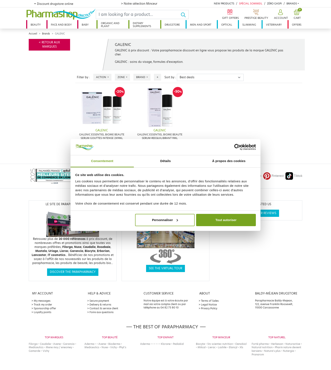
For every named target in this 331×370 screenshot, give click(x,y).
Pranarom (258, 354)
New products (224, 3)
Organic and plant (110, 24)
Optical (226, 24)
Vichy (46, 351)
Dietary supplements (142, 24)
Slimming (249, 24)
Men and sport (200, 24)
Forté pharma (260, 344)
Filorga (33, 344)
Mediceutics (36, 347)
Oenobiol (241, 344)
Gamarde (34, 351)
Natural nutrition (262, 347)
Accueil (33, 33)
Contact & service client (104, 308)
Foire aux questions (102, 312)
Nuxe (105, 347)
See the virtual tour (165, 268)
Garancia (69, 344)
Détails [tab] (165, 161)
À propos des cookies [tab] (229, 161)
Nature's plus (272, 351)
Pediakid (178, 344)
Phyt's (122, 347)
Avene (57, 344)
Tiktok (293, 176)
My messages (42, 301)
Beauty (36, 24)
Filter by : (83, 77)
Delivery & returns (100, 304)
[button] (280, 14)
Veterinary (274, 24)
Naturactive (292, 344)
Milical (202, 347)
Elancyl (233, 347)
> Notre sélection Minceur (139, 3)
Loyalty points (42, 312)
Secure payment (99, 301)
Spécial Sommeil (250, 3)
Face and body (61, 24)
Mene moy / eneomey (59, 347)
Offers (296, 24)
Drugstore (172, 24)
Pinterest (273, 176)
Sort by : (170, 77)
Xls (241, 347)
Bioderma (114, 344)
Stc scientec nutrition (220, 344)
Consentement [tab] (102, 161)
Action (101, 77)
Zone (121, 77)
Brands (291, 3)
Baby (85, 24)
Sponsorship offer (45, 308)
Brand (141, 77)
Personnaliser (165, 220)
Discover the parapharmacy (73, 272)
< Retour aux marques (49, 44)
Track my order (43, 304)
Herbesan (277, 344)
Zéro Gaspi (274, 3)
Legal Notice (209, 304)
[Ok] (184, 14)
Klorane (166, 344)
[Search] (138, 14)
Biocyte (200, 344)
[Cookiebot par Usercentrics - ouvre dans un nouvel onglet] (237, 147)
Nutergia (288, 351)
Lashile (222, 347)
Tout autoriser (226, 220)
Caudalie (45, 344)
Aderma (89, 344)
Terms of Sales (210, 301)
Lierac (212, 347)
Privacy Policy (209, 308)
